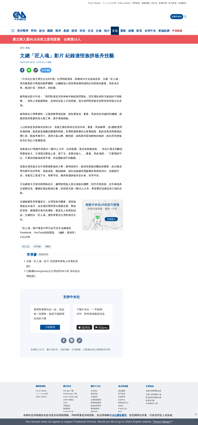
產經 (66, 30)
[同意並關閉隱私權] (196, 414)
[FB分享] (22, 70)
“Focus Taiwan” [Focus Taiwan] (162, 421)
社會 (98, 30)
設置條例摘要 (96, 390)
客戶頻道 (173, 3)
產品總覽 (121, 381)
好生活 (154, 3)
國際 (50, 30)
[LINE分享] (29, 70)
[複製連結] (36, 70)
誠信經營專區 (96, 396)
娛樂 (131, 30)
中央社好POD (68, 405)
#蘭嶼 (47, 246)
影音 (139, 30)
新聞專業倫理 (96, 393)
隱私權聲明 (95, 399)
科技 (82, 30)
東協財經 (164, 30)
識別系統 (94, 384)
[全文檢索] (185, 16)
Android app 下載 (70, 384)
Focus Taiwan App (70, 387)
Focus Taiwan (94, 3)
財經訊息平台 (123, 393)
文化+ (65, 393)
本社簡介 (94, 381)
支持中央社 (177, 16)
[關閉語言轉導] (196, 421)
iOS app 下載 (68, 381)
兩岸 (58, 30)
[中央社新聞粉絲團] (99, 411)
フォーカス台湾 (109, 3)
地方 (107, 30)
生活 (90, 30)
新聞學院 (66, 399)
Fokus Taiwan (124, 3)
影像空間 (163, 3)
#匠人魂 (25, 246)
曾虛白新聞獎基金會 (153, 381)
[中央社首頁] (19, 16)
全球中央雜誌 (68, 390)
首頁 (22, 48)
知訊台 (120, 396)
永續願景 (182, 3)
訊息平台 (121, 390)
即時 (34, 30)
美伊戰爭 (22, 30)
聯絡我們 (94, 402)
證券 (74, 30)
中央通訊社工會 (152, 394)
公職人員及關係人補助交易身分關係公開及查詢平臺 (153, 388)
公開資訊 (94, 387)
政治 (42, 30)
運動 (123, 30)
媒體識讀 (146, 3)
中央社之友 (122, 399)
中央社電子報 (68, 402)
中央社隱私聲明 (118, 415)
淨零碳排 (136, 3)
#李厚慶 (37, 246)
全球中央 (150, 30)
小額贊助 (50, 317)
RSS (120, 402)
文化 (115, 30)
